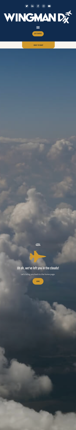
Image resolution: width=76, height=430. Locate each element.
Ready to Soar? (38, 45)
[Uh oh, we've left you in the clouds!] (38, 256)
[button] (38, 27)
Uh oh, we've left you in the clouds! (38, 268)
